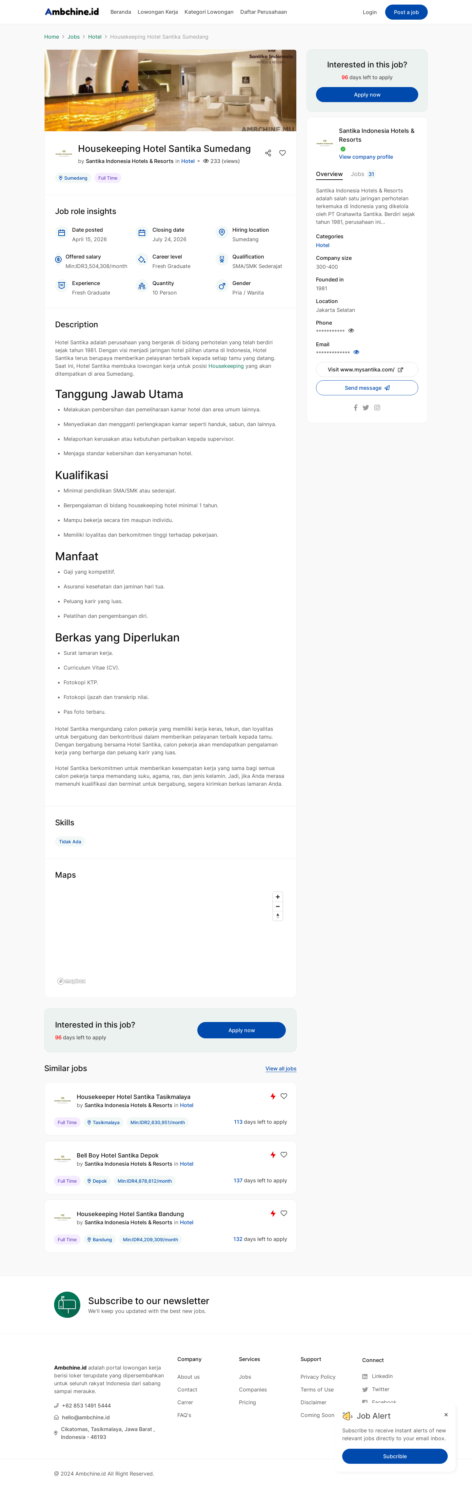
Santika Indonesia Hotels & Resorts (130, 161)
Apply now (241, 1030)
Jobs (74, 36)
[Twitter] (379, 1389)
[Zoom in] (278, 897)
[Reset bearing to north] (278, 916)
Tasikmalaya (104, 1122)
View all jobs (281, 1068)
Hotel (95, 36)
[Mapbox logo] (71, 981)
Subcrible (395, 1456)
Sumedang (73, 178)
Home (51, 36)
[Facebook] (379, 1402)
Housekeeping (226, 366)
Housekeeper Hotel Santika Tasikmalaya (133, 1096)
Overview (329, 173)
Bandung (100, 1239)
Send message (364, 388)
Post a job (406, 12)
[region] (170, 938)
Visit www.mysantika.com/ (365, 369)
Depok (97, 1181)
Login (370, 12)
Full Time (107, 178)
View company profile (366, 156)
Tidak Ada (70, 841)
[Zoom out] (278, 906)
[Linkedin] (379, 1376)
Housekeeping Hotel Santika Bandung (130, 1213)
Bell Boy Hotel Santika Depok (118, 1155)
